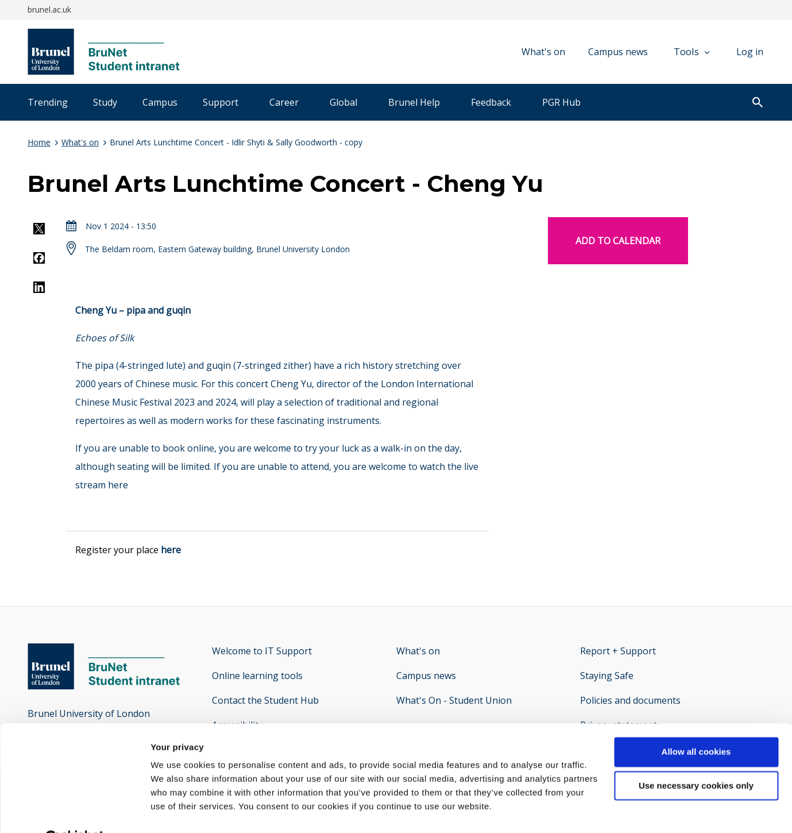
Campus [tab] (159, 102)
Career (284, 102)
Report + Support (618, 651)
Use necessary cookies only (696, 758)
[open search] (757, 103)
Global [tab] (343, 102)
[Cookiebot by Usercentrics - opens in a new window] (74, 810)
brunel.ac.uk (49, 9)
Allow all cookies (696, 724)
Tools (691, 51)
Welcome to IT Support (262, 651)
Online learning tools (257, 675)
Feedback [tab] (491, 102)
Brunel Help (414, 102)
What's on (543, 51)
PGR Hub (561, 102)
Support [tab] (220, 102)
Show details (177, 810)
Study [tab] (105, 102)
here (118, 485)
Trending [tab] (48, 102)
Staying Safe (606, 675)
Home (39, 142)
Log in (749, 51)
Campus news (618, 51)
